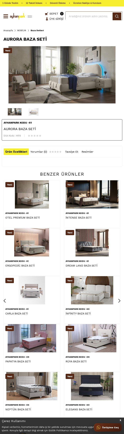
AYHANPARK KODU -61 (17, 213)
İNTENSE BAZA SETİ (78, 217)
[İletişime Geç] (108, 427)
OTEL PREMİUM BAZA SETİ (22, 217)
